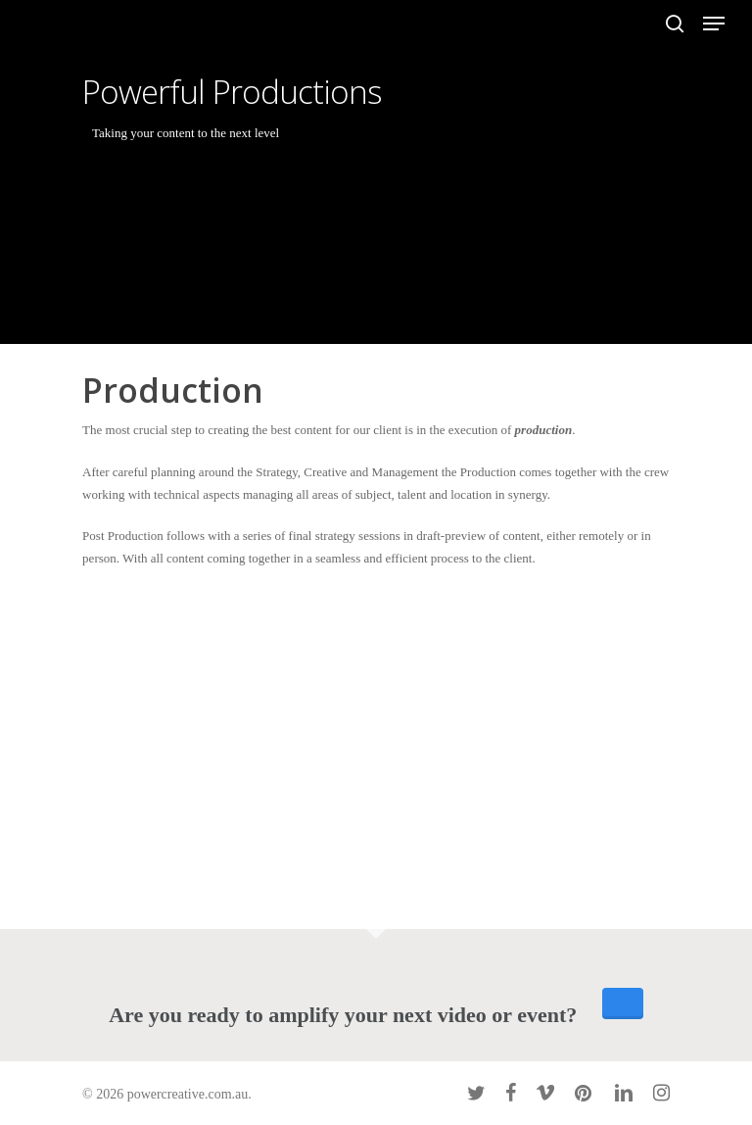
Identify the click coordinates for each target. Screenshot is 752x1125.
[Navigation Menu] (714, 23)
